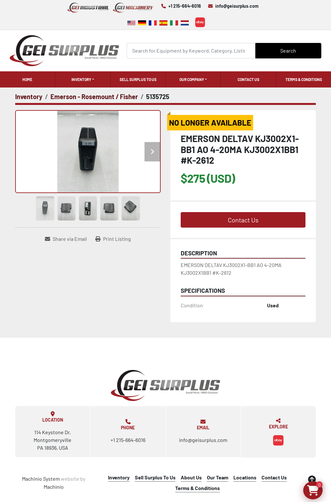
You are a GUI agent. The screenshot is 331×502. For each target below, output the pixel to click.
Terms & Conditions (303, 79)
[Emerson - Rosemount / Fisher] (94, 96)
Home (27, 79)
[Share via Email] (66, 239)
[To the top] (312, 479)
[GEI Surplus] (165, 385)
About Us (191, 477)
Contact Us (248, 79)
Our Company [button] (191, 79)
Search (288, 50)
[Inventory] (28, 96)
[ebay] (200, 22)
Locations (244, 477)
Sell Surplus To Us (138, 79)
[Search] (191, 50)
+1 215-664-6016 (184, 6)
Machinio (54, 487)
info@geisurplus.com (237, 6)
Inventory (81, 79)
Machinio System (41, 479)
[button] (82, 79)
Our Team (217, 477)
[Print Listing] (113, 239)
